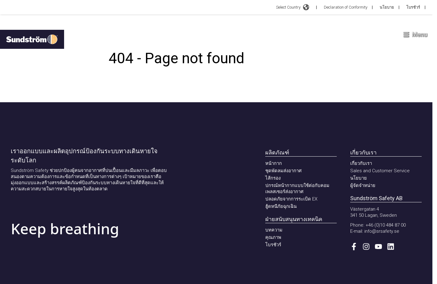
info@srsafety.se (381, 231)
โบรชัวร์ (413, 7)
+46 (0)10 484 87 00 (386, 225)
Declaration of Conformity (345, 7)
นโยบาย (387, 7)
